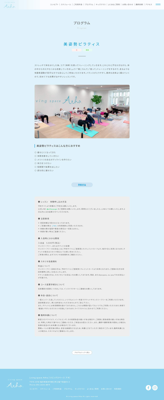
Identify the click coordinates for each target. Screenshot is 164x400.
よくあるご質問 (114, 4)
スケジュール (66, 4)
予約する (82, 185)
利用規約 (117, 389)
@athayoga (52, 209)
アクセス (148, 4)
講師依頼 (139, 4)
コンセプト (54, 4)
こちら (54, 226)
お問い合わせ (127, 4)
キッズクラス (101, 4)
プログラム (89, 4)
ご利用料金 (78, 4)
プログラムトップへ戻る (82, 355)
